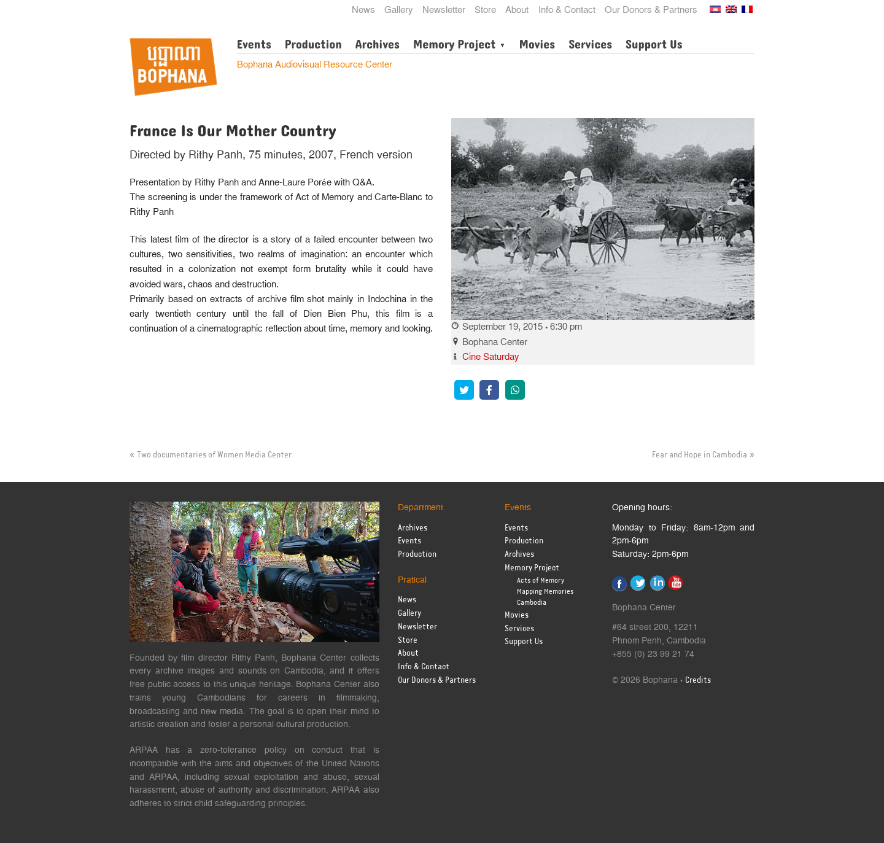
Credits (698, 681)
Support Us (654, 45)
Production (313, 45)
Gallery (398, 10)
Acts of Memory (540, 580)
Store (485, 10)
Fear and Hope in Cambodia (699, 455)
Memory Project (454, 45)
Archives (377, 45)
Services (590, 45)
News (363, 10)
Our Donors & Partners (651, 10)
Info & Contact (566, 10)
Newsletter (443, 10)
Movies (537, 45)
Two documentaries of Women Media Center (214, 455)
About (517, 10)
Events (254, 45)
